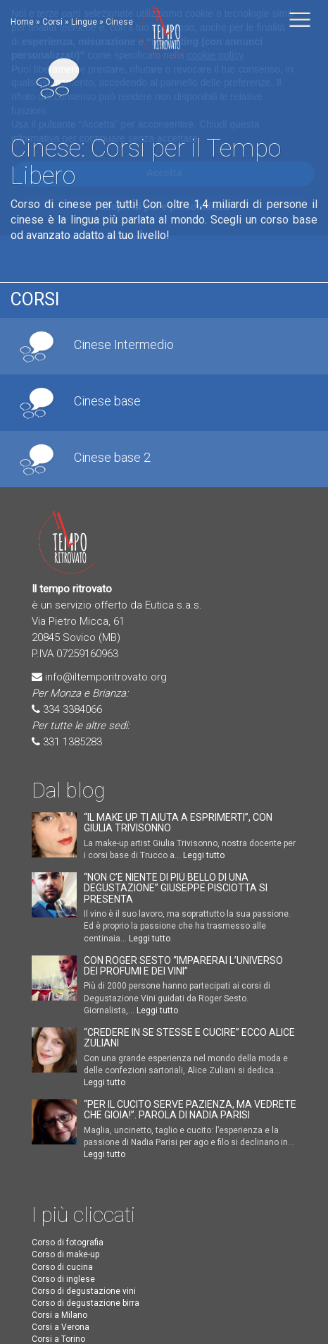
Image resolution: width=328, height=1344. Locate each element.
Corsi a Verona (60, 1327)
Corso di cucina (62, 1267)
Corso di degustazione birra (85, 1303)
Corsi (52, 22)
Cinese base (107, 401)
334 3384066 (72, 709)
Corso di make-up (65, 1254)
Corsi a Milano (59, 1315)
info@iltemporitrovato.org (106, 677)
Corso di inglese (63, 1279)
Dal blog (68, 790)
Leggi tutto (204, 855)
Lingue (84, 22)
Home (22, 22)
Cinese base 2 (112, 458)
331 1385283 (72, 741)
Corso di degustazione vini (84, 1291)
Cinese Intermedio (124, 345)
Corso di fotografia (67, 1242)
